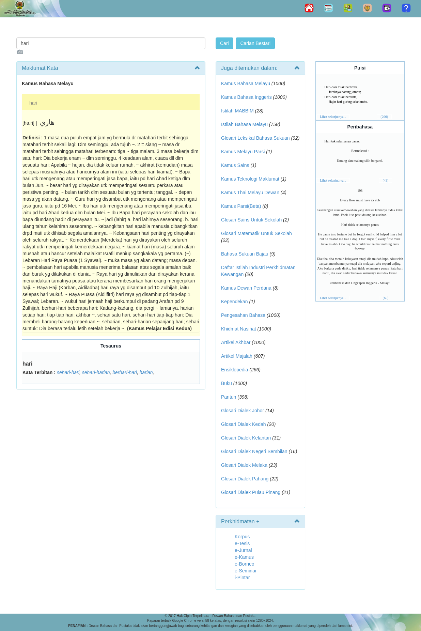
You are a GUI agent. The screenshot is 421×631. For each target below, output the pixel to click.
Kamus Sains (235, 165)
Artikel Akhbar (235, 342)
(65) (386, 298)
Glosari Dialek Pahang (244, 478)
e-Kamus (244, 557)
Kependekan (234, 301)
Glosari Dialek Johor (242, 410)
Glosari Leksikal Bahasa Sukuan (255, 138)
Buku (226, 383)
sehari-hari (68, 372)
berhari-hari (124, 372)
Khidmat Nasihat (238, 329)
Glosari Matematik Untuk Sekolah (256, 233)
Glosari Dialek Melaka (244, 465)
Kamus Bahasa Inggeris (246, 97)
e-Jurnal (243, 550)
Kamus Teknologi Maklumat (250, 179)
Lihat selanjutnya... (333, 117)
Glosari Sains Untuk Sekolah (251, 219)
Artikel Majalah (236, 356)
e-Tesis (242, 543)
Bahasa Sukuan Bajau (244, 254)
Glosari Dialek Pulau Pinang (250, 492)
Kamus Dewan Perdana (246, 288)
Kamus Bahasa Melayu (246, 83)
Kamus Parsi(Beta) (241, 206)
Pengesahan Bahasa (243, 315)
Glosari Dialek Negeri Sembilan (254, 451)
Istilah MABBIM (237, 110)
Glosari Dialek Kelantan (246, 438)
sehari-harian (96, 372)
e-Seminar (246, 570)
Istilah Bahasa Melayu (244, 124)
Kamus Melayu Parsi (243, 151)
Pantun (228, 397)
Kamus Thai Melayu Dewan (250, 192)
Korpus (242, 536)
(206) (384, 117)
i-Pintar (242, 577)
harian (146, 372)
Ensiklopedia (234, 369)
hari (33, 103)
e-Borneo (244, 564)
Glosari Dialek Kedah (243, 424)
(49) (386, 180)
